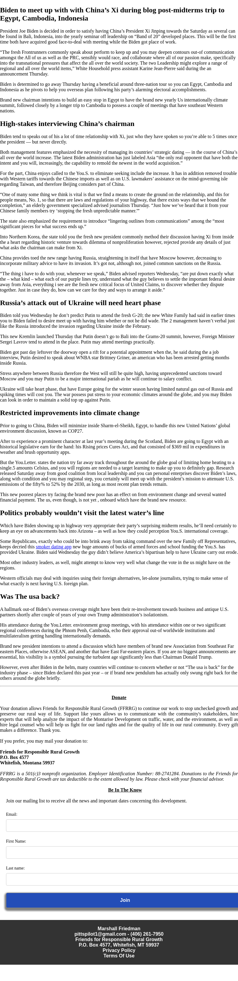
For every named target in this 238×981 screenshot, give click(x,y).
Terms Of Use (119, 955)
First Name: (16, 841)
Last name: (15, 868)
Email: (11, 814)
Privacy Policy (119, 950)
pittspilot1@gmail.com (100, 934)
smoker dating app (54, 546)
